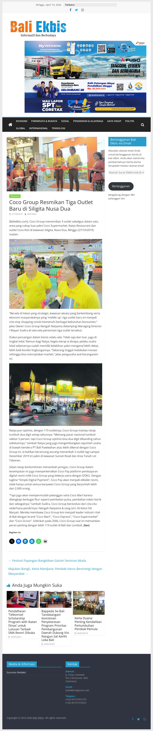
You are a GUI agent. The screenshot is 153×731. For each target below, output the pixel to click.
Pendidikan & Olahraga (88, 121)
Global (20, 128)
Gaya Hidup (114, 121)
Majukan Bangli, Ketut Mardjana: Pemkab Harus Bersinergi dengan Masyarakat (55, 571)
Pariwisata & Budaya (44, 121)
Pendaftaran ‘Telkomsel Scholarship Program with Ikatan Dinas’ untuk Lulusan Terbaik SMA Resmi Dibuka (22, 622)
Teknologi (58, 128)
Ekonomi (21, 121)
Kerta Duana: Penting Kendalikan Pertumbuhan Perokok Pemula (88, 623)
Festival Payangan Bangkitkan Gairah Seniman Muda (47, 561)
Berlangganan (121, 186)
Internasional (38, 128)
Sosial (65, 121)
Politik (129, 121)
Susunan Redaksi (16, 672)
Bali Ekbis (32, 214)
